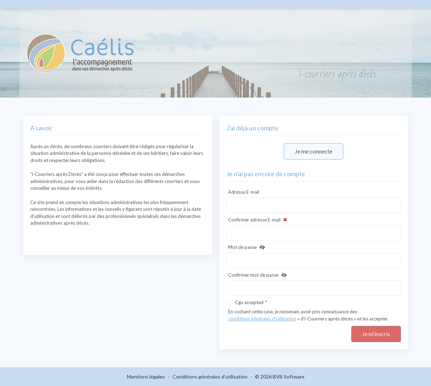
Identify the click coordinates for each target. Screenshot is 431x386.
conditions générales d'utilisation (262, 319)
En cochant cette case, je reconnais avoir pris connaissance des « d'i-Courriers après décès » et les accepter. (308, 315)
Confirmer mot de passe (258, 275)
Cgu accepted (249, 302)
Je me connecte (313, 151)
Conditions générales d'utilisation (210, 377)
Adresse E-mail (243, 192)
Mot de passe (247, 247)
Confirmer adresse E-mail (258, 220)
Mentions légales (146, 377)
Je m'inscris (376, 333)
